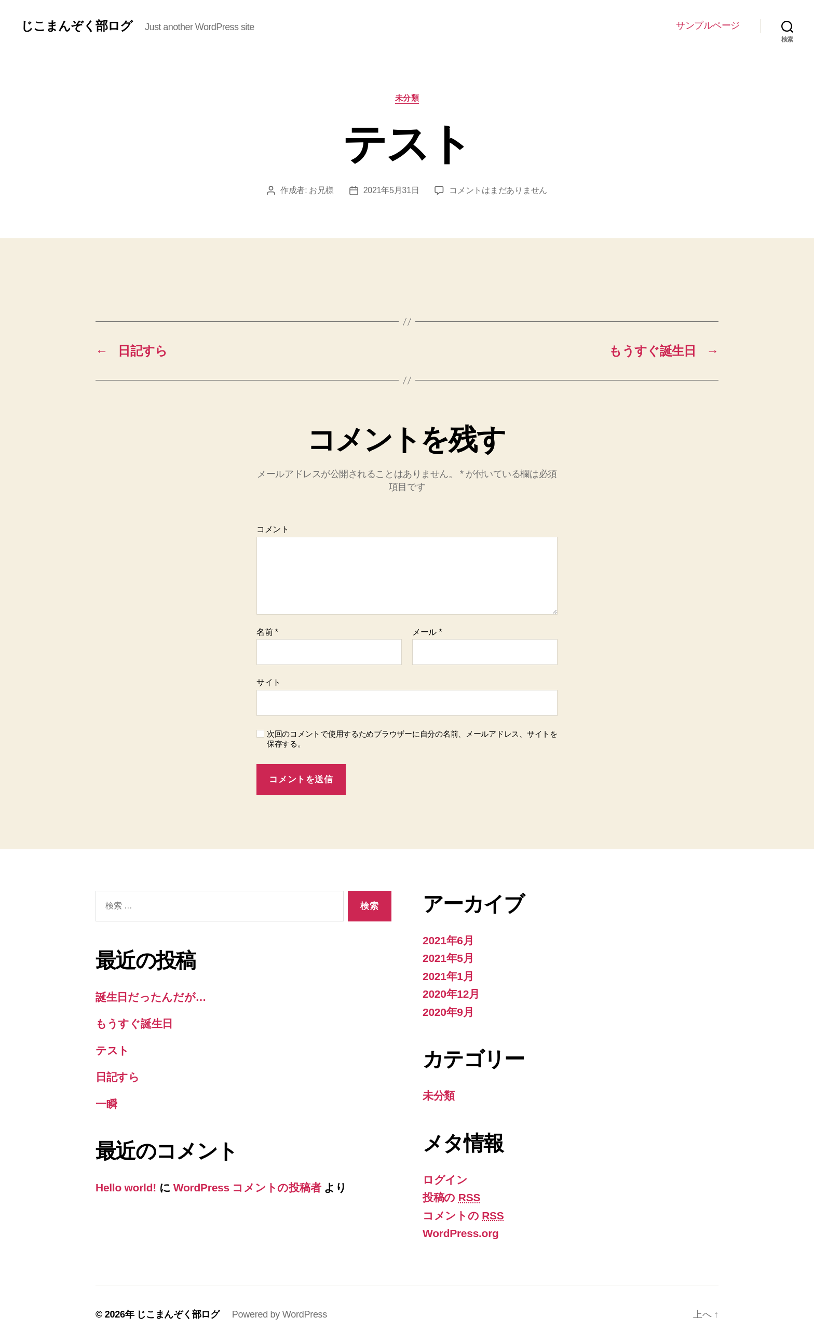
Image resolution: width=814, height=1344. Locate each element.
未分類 (407, 97)
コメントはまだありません (498, 190)
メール (427, 632)
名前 (267, 632)
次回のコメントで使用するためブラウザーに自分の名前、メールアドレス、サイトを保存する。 (412, 738)
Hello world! (126, 1187)
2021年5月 (448, 958)
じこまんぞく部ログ (76, 26)
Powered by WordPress (279, 1314)
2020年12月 (451, 994)
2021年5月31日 (391, 190)
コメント (272, 529)
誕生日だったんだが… (151, 997)
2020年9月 (448, 1012)
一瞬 (106, 1104)
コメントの (463, 1215)
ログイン (445, 1180)
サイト (268, 682)
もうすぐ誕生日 (134, 1023)
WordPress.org (461, 1233)
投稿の (451, 1197)
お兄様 (321, 190)
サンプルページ (708, 25)
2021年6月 (448, 940)
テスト (112, 1050)
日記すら (118, 1077)
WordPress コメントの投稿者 (247, 1187)
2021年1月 (448, 976)
